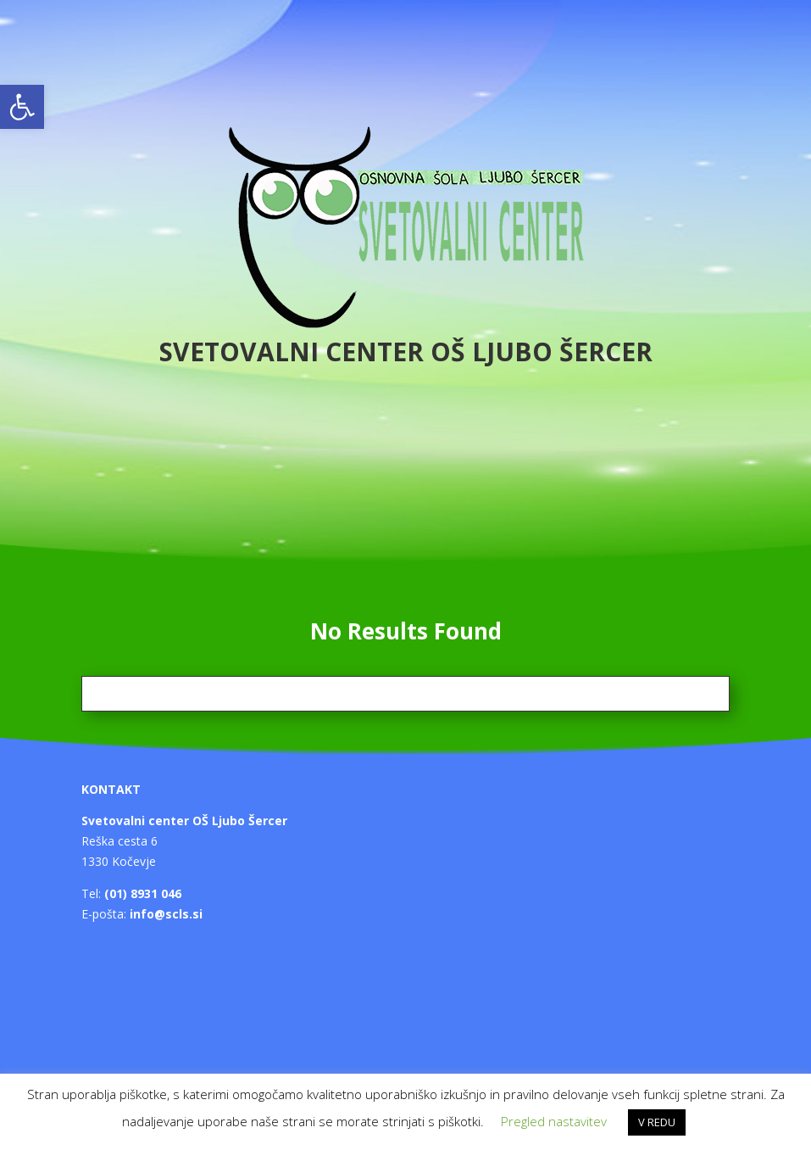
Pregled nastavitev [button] (554, 1121)
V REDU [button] (656, 1122)
